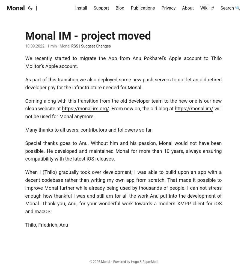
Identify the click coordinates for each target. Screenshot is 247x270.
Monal (16, 8)
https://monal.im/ (194, 108)
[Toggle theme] (30, 8)
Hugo (135, 262)
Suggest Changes (96, 46)
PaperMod (149, 262)
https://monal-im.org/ (85, 108)
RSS (74, 46)
